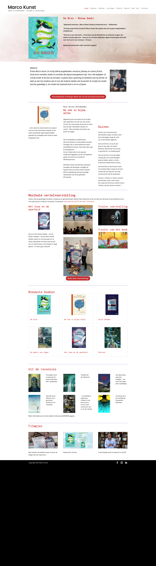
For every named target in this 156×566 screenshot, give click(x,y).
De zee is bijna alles (74, 319)
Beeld (126, 9)
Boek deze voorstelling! (78, 278)
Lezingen (110, 9)
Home (86, 9)
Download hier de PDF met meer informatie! (79, 201)
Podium (101, 9)
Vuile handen (104, 319)
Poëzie (119, 9)
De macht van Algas (39, 352)
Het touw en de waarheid (75, 352)
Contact (144, 9)
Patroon (101, 352)
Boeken (93, 9)
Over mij (135, 9)
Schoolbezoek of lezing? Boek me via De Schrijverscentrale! (78, 96)
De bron (33, 319)
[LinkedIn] (126, 463)
